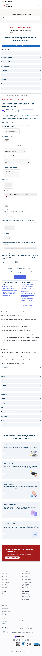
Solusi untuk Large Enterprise (28, 574)
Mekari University (5, 588)
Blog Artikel (4, 594)
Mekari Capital (5, 585)
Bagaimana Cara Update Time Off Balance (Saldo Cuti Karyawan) (10, 289)
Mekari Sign (4, 576)
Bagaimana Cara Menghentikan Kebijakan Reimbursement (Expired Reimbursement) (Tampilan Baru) (19, 341)
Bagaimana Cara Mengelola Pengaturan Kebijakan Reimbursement (27, 305)
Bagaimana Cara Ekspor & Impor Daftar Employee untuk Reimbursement (16, 322)
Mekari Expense (5, 579)
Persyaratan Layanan (6, 614)
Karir (3, 611)
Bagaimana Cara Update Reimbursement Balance (27, 285)
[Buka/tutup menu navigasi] (38, 5)
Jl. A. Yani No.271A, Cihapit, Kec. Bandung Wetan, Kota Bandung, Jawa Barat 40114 (17, 628)
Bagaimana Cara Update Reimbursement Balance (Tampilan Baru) (27, 290)
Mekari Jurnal (4, 573)
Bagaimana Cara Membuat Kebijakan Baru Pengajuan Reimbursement (27, 300)
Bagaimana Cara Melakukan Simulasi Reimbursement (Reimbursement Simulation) (18, 352)
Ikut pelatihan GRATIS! (27, 110)
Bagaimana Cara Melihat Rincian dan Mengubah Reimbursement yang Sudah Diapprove (20, 337)
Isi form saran (19, 277)
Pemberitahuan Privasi (6, 613)
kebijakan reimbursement (25, 115)
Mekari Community (26, 596)
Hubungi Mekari (25, 594)
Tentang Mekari (5, 606)
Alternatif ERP (25, 585)
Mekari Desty (4, 587)
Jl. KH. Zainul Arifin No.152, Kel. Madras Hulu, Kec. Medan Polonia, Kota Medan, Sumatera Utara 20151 (21, 632)
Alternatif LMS (25, 587)
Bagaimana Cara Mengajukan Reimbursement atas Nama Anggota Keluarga (17, 333)
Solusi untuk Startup (26, 571)
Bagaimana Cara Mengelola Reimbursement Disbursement (13, 363)
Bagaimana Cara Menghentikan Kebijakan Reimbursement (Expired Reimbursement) (19, 345)
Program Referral (25, 597)
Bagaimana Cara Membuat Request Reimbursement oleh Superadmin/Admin (17, 330)
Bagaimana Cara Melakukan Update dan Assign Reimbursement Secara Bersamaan (19, 319)
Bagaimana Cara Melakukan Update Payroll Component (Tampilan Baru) (9, 293)
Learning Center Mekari (11, 109)
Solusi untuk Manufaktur (27, 582)
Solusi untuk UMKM (26, 573)
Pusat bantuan (25, 593)
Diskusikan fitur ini (21, 46)
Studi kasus (4, 593)
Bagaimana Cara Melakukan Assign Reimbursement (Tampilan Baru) (15, 95)
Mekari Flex (4, 578)
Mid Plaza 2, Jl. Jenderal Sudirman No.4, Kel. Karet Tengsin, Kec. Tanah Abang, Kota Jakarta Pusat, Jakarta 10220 (20, 621)
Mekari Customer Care (12, 557)
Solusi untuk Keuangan (27, 578)
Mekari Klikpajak (5, 582)
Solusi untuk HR (25, 576)
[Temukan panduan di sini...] (21, 18)
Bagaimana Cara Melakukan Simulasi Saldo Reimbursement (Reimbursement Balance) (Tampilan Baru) (19, 348)
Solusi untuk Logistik (26, 584)
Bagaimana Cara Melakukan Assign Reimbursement (12, 99)
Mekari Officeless (5, 581)
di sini (24, 257)
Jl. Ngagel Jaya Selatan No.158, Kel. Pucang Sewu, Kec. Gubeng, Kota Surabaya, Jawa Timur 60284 (20, 624)
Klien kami (4, 610)
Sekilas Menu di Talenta (7, 286)
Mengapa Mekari (5, 608)
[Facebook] (13, 262)
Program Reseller (25, 599)
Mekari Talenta (5, 571)
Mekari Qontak (5, 574)
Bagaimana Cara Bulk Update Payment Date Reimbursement (14, 326)
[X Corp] (15, 262)
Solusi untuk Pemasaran (27, 581)
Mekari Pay (4, 584)
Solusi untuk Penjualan (26, 579)
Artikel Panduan (25, 601)
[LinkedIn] (17, 262)
